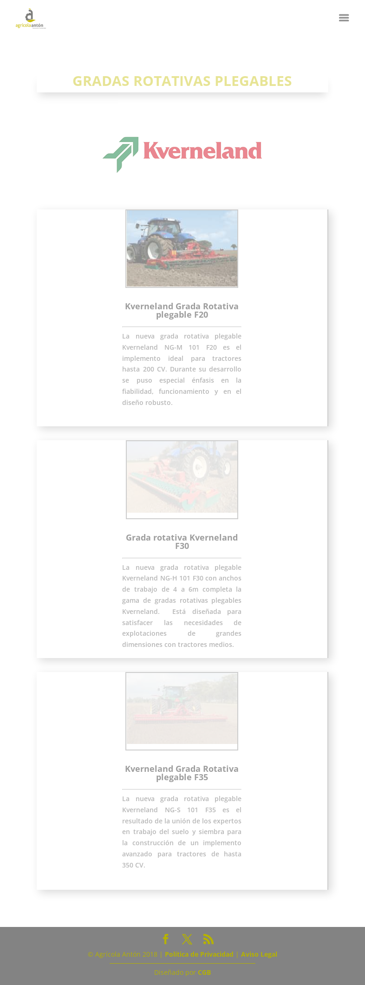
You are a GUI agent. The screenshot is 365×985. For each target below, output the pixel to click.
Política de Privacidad (199, 954)
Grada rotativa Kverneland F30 (182, 541)
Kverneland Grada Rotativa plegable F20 (182, 310)
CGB (204, 972)
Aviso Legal (259, 954)
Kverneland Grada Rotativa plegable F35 (182, 773)
